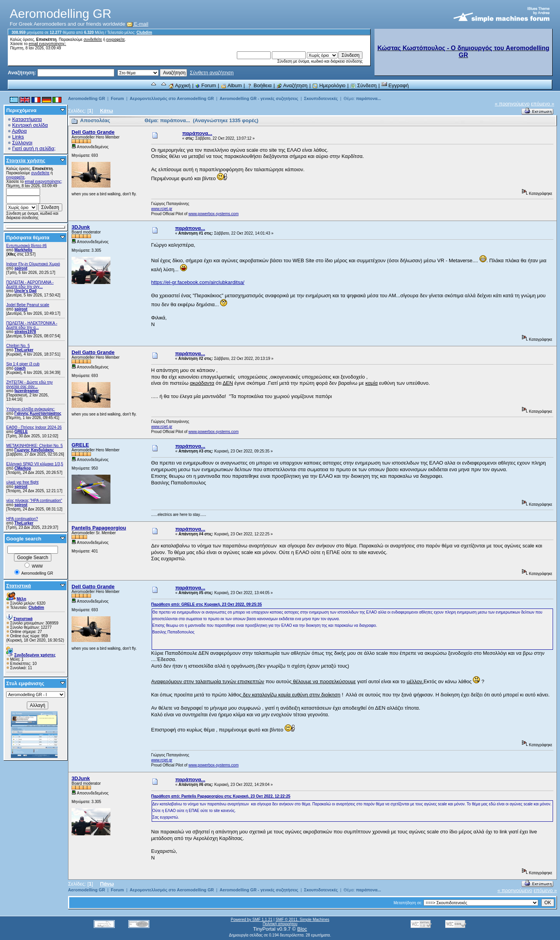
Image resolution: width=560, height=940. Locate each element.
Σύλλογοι (22, 143)
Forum (205, 85)
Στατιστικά (18, 586)
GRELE (21, 432)
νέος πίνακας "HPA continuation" (34, 500)
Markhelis (23, 250)
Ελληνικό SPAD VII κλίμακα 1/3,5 (34, 464)
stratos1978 (25, 332)
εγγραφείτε (115, 39)
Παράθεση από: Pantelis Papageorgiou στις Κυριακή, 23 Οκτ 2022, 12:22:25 (220, 796)
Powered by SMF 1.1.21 (251, 919)
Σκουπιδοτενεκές (321, 98)
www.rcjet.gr (161, 209)
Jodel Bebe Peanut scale (27, 305)
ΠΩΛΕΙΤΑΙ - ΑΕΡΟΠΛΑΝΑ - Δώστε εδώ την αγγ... (30, 284)
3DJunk (81, 227)
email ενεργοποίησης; (47, 44)
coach (20, 368)
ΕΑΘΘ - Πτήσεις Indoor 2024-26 (34, 427)
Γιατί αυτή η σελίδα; (34, 148)
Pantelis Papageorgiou (99, 528)
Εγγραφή (395, 85)
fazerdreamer (26, 391)
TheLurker (23, 350)
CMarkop (22, 468)
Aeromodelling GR (86, 98)
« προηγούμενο (512, 104)
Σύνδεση (363, 85)
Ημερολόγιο (328, 85)
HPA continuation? (22, 519)
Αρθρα (19, 131)
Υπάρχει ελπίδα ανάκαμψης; (30, 409)
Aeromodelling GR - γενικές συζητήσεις (259, 98)
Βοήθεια (259, 85)
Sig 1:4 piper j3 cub (23, 364)
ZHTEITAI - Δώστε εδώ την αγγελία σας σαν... (29, 384)
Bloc (302, 929)
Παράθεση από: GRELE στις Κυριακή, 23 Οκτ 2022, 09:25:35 (206, 604)
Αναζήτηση (292, 85)
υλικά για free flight (22, 482)
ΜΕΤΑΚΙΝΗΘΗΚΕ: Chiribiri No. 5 (34, 446)
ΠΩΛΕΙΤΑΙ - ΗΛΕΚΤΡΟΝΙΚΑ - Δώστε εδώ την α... (31, 325)
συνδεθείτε (93, 39)
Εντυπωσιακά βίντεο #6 (26, 246)
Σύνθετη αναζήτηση (212, 72)
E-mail (138, 24)
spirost (20, 268)
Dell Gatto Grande (93, 132)
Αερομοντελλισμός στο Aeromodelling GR (172, 98)
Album (231, 85)
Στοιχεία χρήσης (26, 160)
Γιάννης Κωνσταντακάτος (37, 413)
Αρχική (179, 85)
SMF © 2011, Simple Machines (302, 919)
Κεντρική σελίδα (30, 125)
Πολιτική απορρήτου (279, 924)
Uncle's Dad (25, 291)
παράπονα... (368, 98)
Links (18, 137)
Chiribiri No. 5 (18, 346)
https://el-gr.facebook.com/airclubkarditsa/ (198, 282)
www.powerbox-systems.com (214, 214)
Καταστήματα (27, 119)
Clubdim (144, 32)
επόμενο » (542, 104)
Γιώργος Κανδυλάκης (34, 450)
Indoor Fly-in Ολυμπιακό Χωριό (33, 264)
